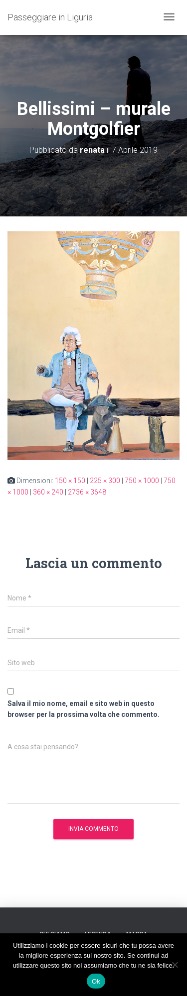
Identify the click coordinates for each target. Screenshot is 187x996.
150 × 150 (70, 481)
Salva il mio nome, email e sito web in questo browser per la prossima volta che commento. (83, 709)
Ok (96, 981)
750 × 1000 (142, 481)
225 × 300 (105, 481)
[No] (175, 965)
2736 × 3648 (87, 492)
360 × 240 (48, 492)
